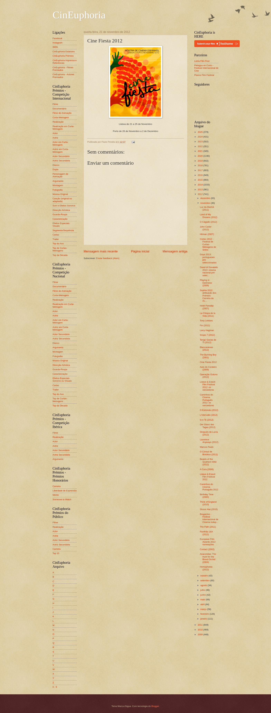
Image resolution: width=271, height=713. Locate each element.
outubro (204, 575)
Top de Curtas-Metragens (60, 249)
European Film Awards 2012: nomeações (208, 542)
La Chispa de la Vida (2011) (207, 314)
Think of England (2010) (208, 503)
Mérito (56, 495)
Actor (55, 133)
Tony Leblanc (206, 320)
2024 (200, 136)
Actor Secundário (61, 156)
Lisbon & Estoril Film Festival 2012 (207, 477)
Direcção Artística (61, 210)
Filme (55, 104)
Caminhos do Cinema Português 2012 (209, 487)
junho (203, 595)
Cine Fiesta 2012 (208, 362)
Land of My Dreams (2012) (208, 215)
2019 (200, 160)
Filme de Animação (62, 113)
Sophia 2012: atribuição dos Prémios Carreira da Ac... (208, 295)
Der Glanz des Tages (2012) (207, 425)
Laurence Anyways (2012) (209, 440)
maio (203, 599)
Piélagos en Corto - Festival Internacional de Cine (206, 68)
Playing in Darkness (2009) (206, 283)
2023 (200, 141)
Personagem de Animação (60, 175)
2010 (200, 629)
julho (203, 590)
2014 (200, 184)
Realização (58, 122)
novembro (205, 203)
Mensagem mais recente (101, 251)
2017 (200, 170)
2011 (200, 624)
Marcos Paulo (206, 447)
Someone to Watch (62, 499)
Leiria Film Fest (201, 61)
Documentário (59, 108)
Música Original (60, 194)
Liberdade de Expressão (65, 490)
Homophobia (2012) (206, 568)
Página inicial (140, 251)
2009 (200, 634)
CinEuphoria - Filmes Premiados (63, 68)
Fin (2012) (205, 325)
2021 (200, 151)
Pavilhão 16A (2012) (206, 533)
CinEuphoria (79, 15)
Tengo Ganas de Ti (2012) (208, 341)
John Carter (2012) (205, 228)
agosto (204, 585)
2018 (200, 165)
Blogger (155, 706)
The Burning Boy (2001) (208, 356)
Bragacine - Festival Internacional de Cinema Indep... (209, 518)
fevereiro (205, 614)
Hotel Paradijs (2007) (207, 307)
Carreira (57, 486)
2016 (200, 175)
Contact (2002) (207, 549)
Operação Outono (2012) (208, 375)
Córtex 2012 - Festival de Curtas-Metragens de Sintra (208, 244)
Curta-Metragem (61, 117)
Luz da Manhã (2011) (207, 208)
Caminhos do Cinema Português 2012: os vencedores (207, 400)
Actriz (55, 137)
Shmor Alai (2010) (209, 509)
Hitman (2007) (207, 234)
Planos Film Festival (204, 75)
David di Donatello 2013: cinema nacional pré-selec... (209, 271)
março (203, 609)
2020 (200, 156)
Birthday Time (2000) (206, 495)
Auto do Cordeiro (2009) (208, 368)
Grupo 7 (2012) (207, 335)
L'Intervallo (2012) (209, 415)
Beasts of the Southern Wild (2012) (208, 462)
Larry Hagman (207, 330)
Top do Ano (58, 243)
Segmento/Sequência (63, 230)
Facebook (57, 38)
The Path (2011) (208, 526)
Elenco (56, 165)
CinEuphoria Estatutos (64, 51)
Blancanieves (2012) (206, 348)
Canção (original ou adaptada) (62, 199)
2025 (200, 132)
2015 (200, 180)
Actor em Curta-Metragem (60, 143)
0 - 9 (55, 687)
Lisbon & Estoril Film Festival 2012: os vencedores (207, 386)
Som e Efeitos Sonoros (64, 205)
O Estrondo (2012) (209, 410)
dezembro (205, 198)
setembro (205, 580)
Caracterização (60, 219)
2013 (200, 189)
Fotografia (58, 190)
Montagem (58, 185)
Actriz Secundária (61, 160)
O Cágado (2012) (208, 222)
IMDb (55, 47)
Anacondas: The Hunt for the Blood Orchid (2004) (208, 558)
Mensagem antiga (175, 251)
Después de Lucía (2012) (209, 433)
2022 (200, 146)
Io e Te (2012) (206, 419)
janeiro (204, 618)
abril (202, 604)
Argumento (58, 181)
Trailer (56, 239)
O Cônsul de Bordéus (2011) (209, 453)
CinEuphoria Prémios (63, 56)
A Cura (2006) (207, 469)
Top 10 (56, 553)
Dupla (55, 169)
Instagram (57, 42)
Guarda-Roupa (60, 214)
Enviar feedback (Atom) (107, 258)
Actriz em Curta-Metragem (61, 150)
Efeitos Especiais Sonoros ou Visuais (62, 379)
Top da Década (60, 255)
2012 (200, 194)
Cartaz (56, 234)
